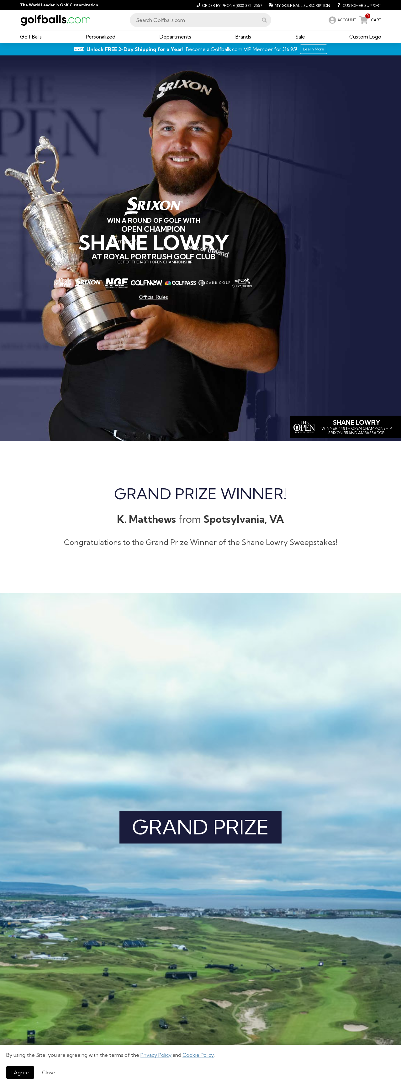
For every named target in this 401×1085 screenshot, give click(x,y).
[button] (264, 20)
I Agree (20, 1072)
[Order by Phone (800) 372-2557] (228, 5)
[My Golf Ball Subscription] (299, 5)
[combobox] (200, 20)
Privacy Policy (155, 1055)
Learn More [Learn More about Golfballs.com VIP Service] (313, 49)
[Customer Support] (357, 5)
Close (48, 1072)
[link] (341, 20)
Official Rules (153, 297)
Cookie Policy (198, 1055)
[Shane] (345, 427)
